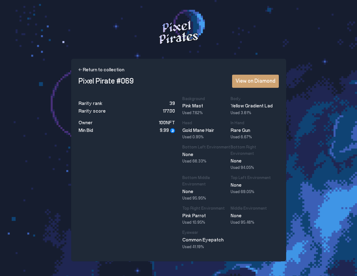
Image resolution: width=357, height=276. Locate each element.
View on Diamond (255, 81)
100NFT (167, 123)
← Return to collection (101, 70)
